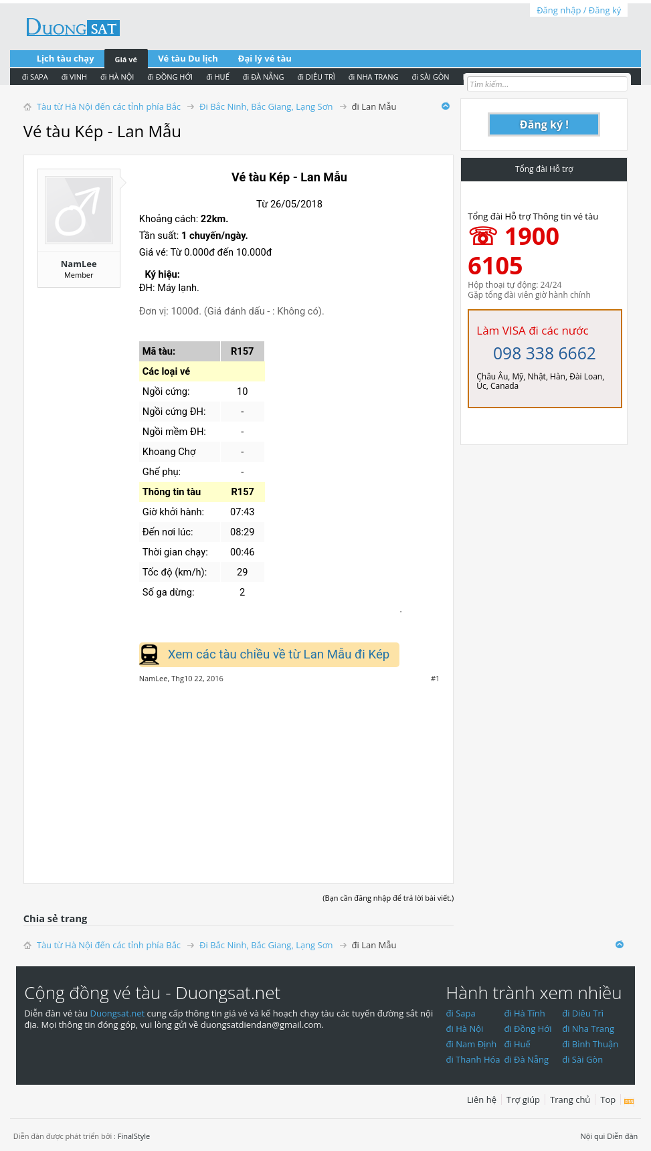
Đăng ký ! (544, 124)
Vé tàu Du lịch (188, 58)
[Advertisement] (238, 776)
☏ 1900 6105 (513, 250)
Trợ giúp (523, 1099)
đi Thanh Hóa (473, 1059)
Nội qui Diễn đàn (609, 1136)
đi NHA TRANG (374, 77)
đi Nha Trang (588, 1029)
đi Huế (517, 1044)
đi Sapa (461, 1013)
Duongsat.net (118, 1013)
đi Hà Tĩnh (524, 1013)
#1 (435, 678)
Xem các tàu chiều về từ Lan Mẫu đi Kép (279, 654)
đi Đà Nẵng (526, 1059)
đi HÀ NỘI (117, 77)
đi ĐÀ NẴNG (263, 77)
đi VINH (74, 77)
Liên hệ (481, 1099)
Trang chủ (570, 1099)
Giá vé (126, 59)
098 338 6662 (544, 353)
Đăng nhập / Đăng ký (579, 10)
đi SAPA (35, 77)
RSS (629, 1102)
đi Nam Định (471, 1044)
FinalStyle (134, 1136)
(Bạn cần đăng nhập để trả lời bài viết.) (388, 898)
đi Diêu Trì (582, 1013)
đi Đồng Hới (527, 1029)
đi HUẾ (217, 77)
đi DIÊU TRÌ (316, 77)
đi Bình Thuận (590, 1044)
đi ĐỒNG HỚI (170, 77)
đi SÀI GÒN (430, 77)
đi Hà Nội (465, 1029)
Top (608, 1099)
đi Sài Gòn (582, 1059)
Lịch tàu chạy (65, 58)
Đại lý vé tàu (265, 58)
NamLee (79, 264)
